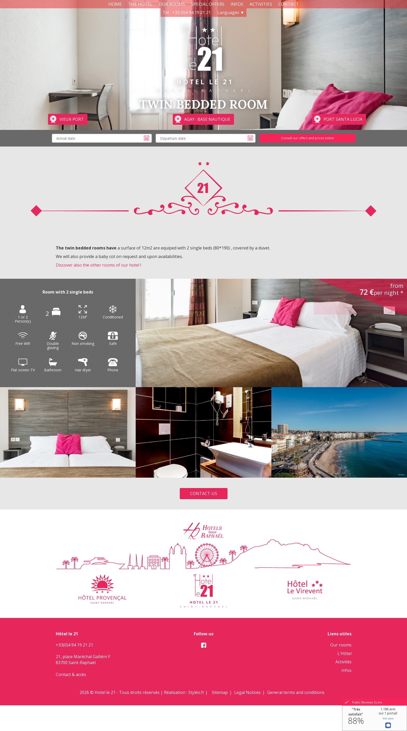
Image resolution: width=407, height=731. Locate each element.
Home (115, 4)
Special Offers (207, 4)
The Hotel (140, 4)
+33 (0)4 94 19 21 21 (191, 12)
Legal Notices (247, 692)
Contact (288, 4)
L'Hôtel (344, 653)
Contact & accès (71, 674)
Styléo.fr (196, 692)
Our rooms (172, 4)
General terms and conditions (296, 692)
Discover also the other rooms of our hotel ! (98, 265)
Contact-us (203, 493)
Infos (237, 4)
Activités (343, 662)
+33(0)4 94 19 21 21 (74, 645)
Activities (261, 4)
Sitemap (220, 692)
